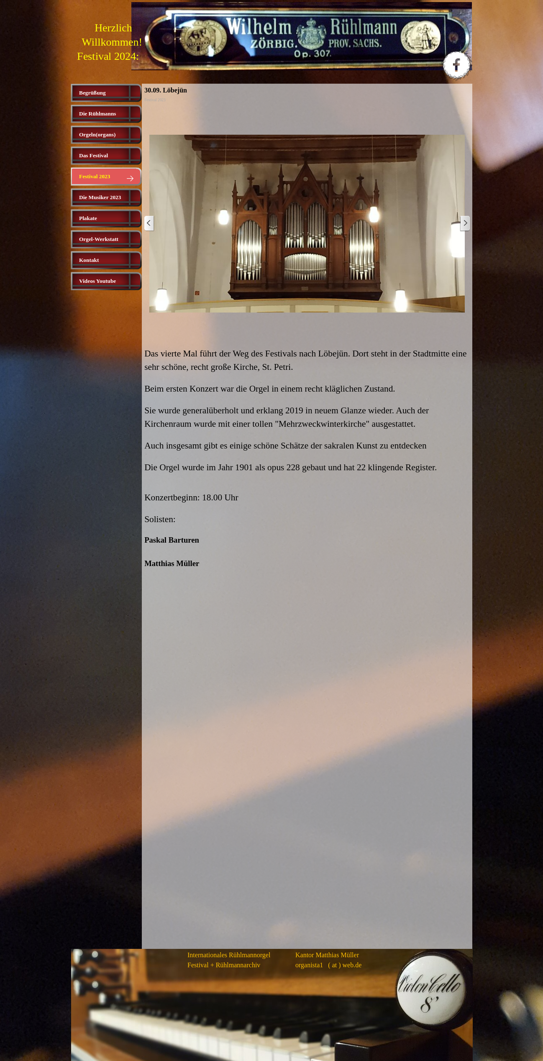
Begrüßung (92, 93)
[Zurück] (149, 223)
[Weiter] (465, 223)
